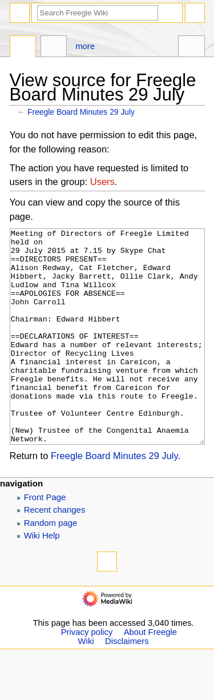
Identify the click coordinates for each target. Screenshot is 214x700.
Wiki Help (42, 578)
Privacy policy (87, 674)
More (85, 46)
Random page (51, 565)
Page (23, 47)
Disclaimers (127, 684)
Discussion (54, 47)
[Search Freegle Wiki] (97, 13)
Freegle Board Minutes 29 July (81, 111)
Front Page (45, 540)
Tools (191, 47)
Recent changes (55, 552)
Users (102, 181)
